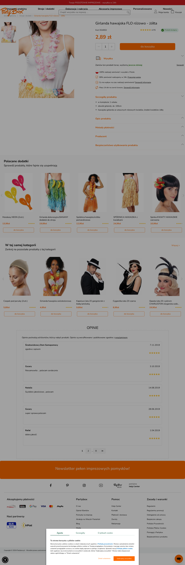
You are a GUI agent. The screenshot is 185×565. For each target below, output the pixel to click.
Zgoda (60, 533)
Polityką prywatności (105, 544)
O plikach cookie (105, 533)
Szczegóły (80, 533)
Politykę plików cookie (125, 549)
